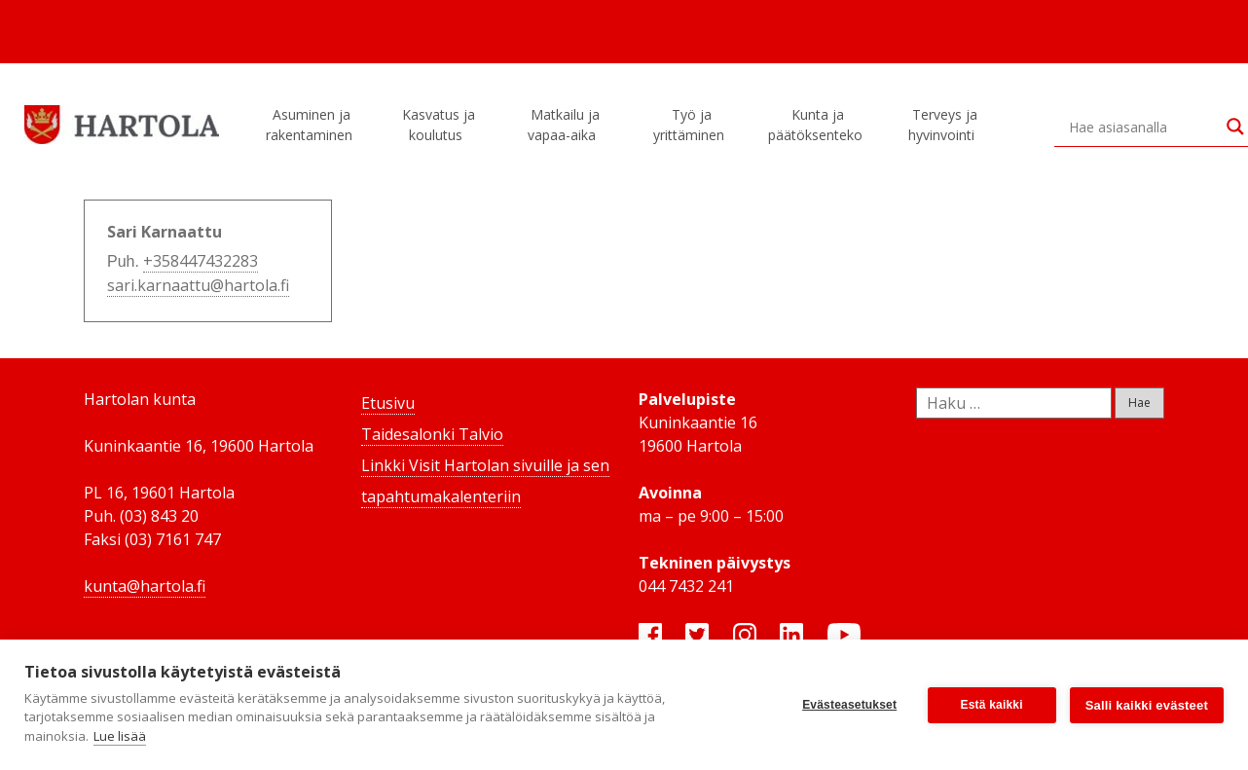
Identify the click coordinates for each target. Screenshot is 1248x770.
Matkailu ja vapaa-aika (565, 124)
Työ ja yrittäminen (691, 124)
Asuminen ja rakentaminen (312, 124)
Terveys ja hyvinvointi (944, 124)
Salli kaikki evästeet (1146, 705)
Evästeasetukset (849, 705)
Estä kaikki (992, 705)
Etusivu (388, 403)
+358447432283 (200, 261)
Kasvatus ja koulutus (438, 124)
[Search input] (1143, 126)
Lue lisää (119, 736)
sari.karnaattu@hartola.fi (198, 285)
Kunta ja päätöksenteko (818, 124)
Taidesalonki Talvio (432, 434)
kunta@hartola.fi (144, 586)
